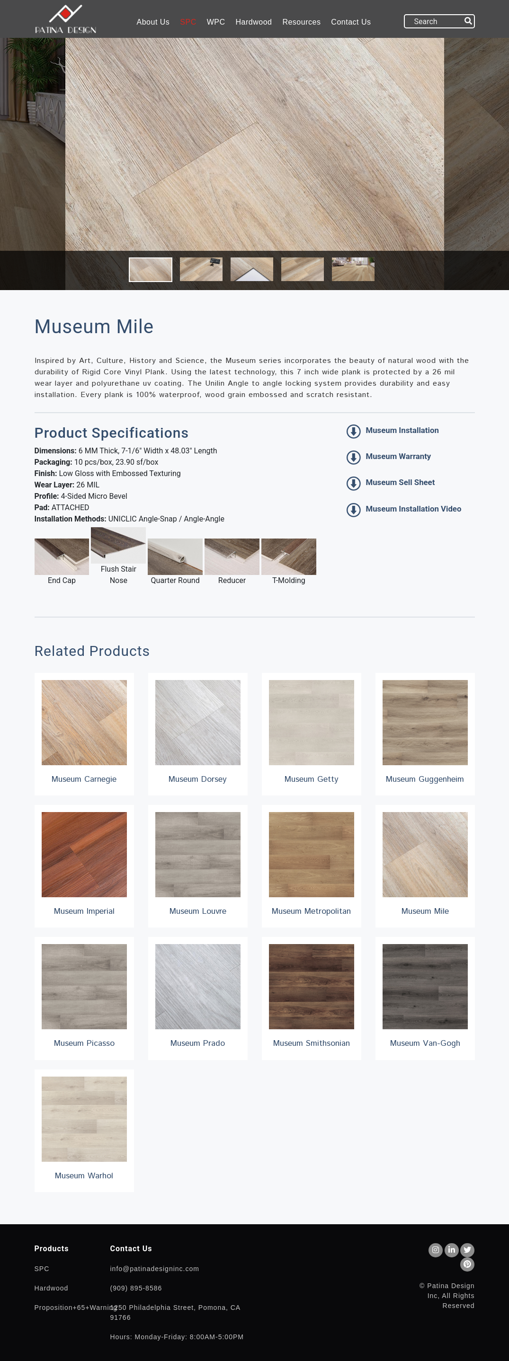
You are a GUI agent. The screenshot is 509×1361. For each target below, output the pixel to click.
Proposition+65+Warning (76, 1307)
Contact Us (351, 22)
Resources (301, 22)
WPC (216, 22)
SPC (188, 22)
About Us (153, 22)
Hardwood (254, 22)
